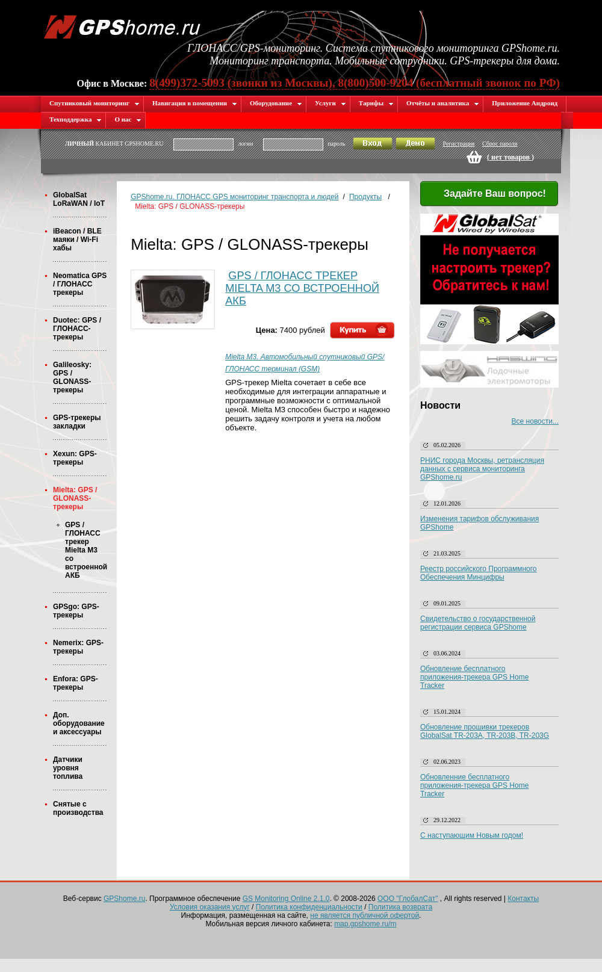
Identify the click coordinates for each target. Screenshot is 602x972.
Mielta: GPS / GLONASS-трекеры (75, 498)
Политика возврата (400, 907)
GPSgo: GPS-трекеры (76, 610)
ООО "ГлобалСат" (407, 898)
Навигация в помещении (194, 103)
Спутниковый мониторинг (94, 103)
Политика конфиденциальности (309, 907)
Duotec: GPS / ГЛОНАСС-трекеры (77, 328)
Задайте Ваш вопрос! (487, 194)
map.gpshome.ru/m (365, 924)
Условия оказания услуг (210, 907)
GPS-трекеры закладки (77, 421)
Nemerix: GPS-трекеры (78, 647)
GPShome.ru (124, 898)
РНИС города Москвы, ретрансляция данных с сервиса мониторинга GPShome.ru (482, 468)
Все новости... (535, 421)
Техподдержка (75, 119)
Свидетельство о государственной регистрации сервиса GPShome (477, 622)
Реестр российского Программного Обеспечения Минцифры (478, 573)
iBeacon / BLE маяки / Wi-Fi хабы (77, 239)
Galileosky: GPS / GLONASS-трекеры (72, 377)
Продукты (365, 197)
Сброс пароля (499, 143)
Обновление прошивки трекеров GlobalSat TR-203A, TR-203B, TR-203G (484, 731)
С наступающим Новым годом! (471, 835)
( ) (510, 157)
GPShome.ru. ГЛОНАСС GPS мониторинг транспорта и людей (234, 197)
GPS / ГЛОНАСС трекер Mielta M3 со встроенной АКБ (86, 550)
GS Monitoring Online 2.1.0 (286, 898)
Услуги (330, 103)
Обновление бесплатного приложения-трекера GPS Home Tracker (474, 677)
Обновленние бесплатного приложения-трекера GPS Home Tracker (474, 785)
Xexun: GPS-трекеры (75, 458)
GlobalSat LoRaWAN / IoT (79, 199)
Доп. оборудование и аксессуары (79, 723)
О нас (127, 119)
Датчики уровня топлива (67, 768)
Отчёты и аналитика (442, 103)
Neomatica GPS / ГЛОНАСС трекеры (80, 284)
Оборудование (276, 103)
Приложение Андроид (524, 103)
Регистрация (458, 143)
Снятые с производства (78, 808)
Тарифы (376, 103)
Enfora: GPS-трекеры (75, 683)
